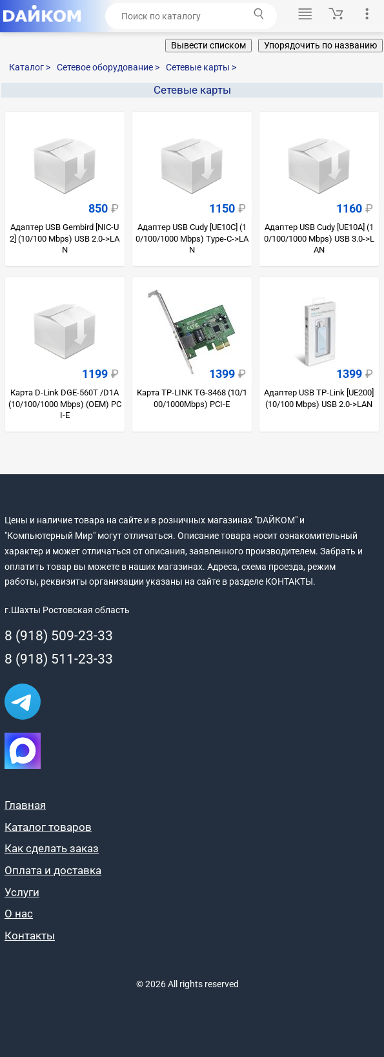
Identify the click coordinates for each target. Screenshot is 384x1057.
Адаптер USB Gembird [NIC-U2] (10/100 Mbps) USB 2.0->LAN (64, 238)
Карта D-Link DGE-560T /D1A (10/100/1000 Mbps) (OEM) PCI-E (64, 404)
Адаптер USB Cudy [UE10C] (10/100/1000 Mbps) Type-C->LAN (192, 238)
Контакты (30, 935)
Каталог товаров (48, 827)
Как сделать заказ (52, 848)
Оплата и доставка (53, 870)
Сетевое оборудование (108, 67)
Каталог (29, 67)
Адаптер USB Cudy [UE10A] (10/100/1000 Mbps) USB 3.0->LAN (319, 238)
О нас (19, 913)
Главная (25, 805)
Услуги (22, 892)
